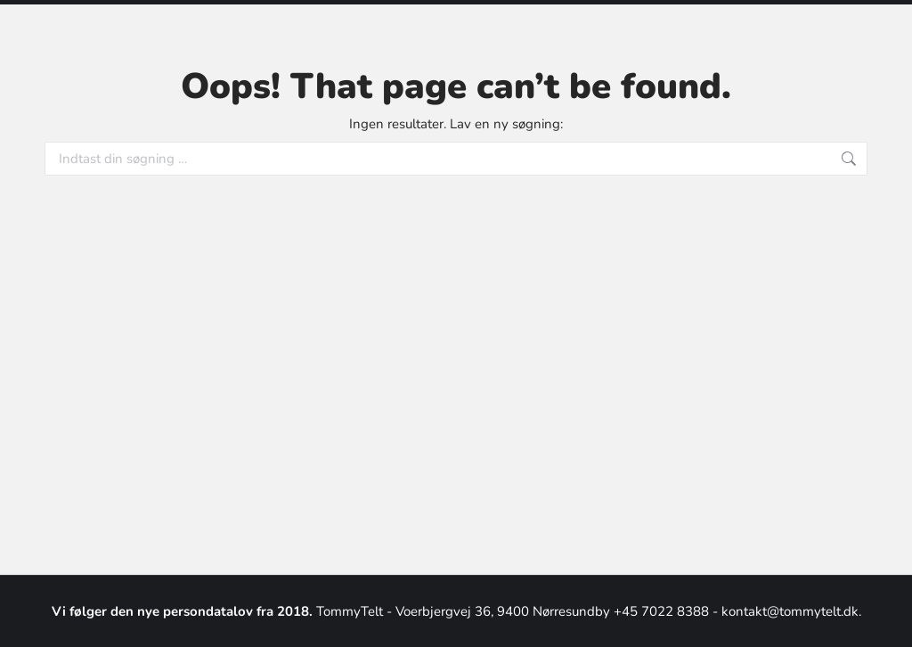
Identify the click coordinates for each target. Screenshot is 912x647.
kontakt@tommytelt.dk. (791, 611)
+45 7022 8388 (663, 611)
